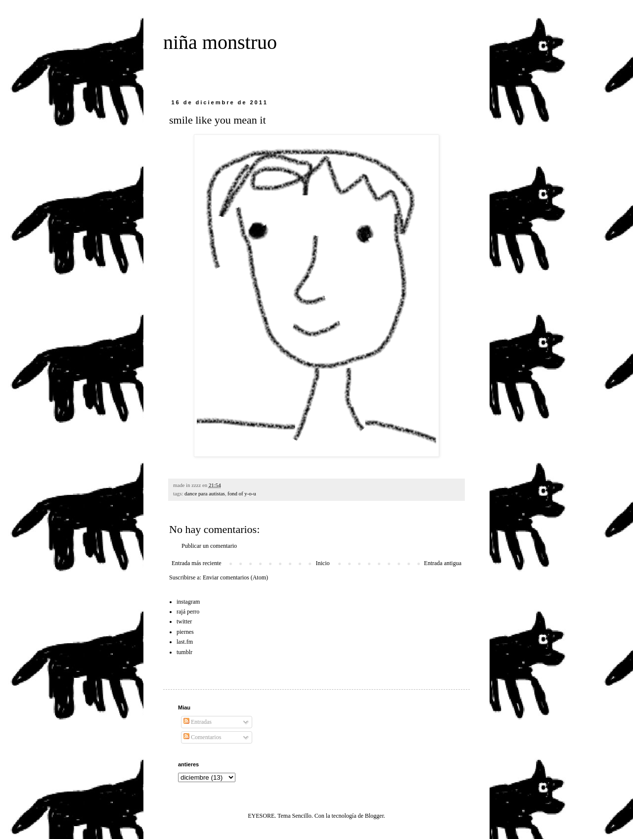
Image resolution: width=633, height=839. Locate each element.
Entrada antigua (442, 563)
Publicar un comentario (209, 545)
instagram (188, 601)
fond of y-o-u (241, 493)
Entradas (197, 721)
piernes (185, 631)
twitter (184, 621)
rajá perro (188, 611)
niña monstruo (220, 42)
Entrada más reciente (197, 563)
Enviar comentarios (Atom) (235, 577)
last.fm (185, 641)
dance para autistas (204, 493)
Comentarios (202, 737)
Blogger (374, 815)
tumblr (184, 652)
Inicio (322, 563)
